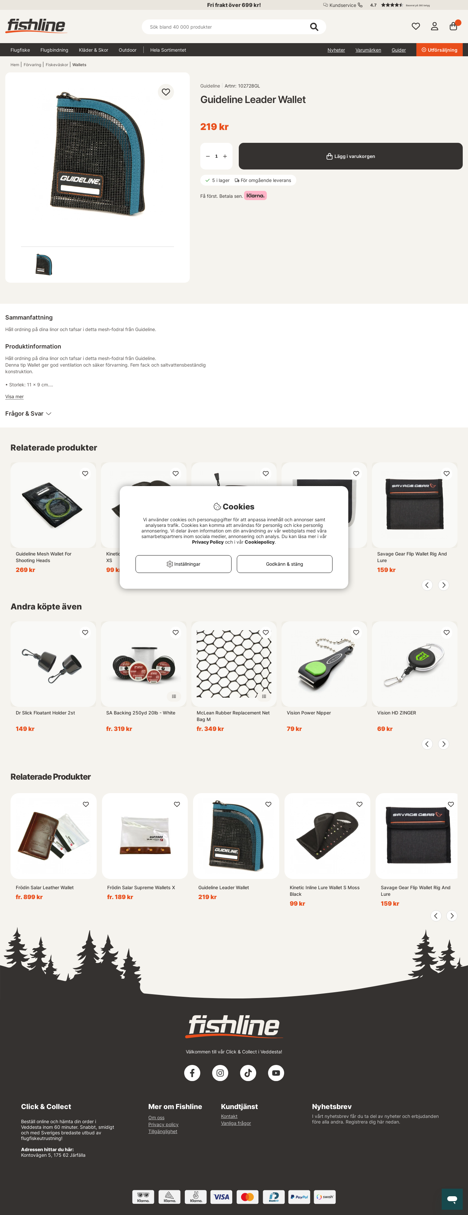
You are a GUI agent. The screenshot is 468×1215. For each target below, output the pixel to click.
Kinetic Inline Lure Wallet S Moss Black (325, 891)
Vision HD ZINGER (396, 712)
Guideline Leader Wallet (223, 887)
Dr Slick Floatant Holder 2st (45, 712)
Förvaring (32, 64)
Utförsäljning (439, 50)
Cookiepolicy (260, 542)
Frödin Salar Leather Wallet (45, 887)
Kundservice (343, 5)
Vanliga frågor (236, 1123)
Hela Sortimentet (168, 50)
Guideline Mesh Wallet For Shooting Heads (43, 557)
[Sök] (234, 26)
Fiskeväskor (57, 64)
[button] (413, 5)
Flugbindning (54, 50)
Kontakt (229, 1116)
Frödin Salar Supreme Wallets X (141, 887)
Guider (399, 50)
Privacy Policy (208, 542)
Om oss (156, 1117)
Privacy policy (163, 1124)
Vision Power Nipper (309, 712)
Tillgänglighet (162, 1131)
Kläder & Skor (93, 50)
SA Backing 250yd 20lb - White (140, 712)
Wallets (79, 64)
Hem (15, 64)
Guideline (210, 86)
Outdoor (127, 50)
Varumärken (368, 50)
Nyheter (336, 50)
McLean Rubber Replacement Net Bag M (233, 716)
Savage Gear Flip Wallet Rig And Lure (412, 557)
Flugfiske (20, 50)
